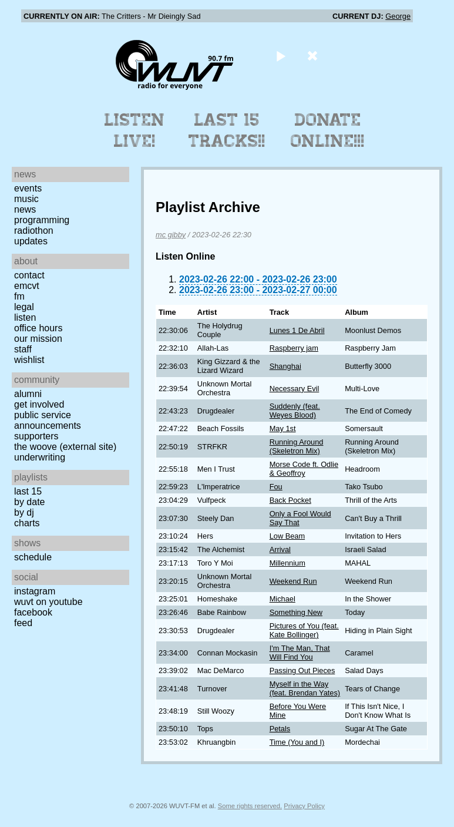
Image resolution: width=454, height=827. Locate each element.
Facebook (33, 612)
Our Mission (38, 339)
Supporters (36, 436)
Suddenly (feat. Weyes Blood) (295, 410)
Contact (29, 275)
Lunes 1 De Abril (297, 330)
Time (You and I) (297, 742)
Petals (280, 728)
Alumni (28, 394)
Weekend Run (293, 581)
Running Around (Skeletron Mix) (297, 446)
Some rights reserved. (250, 805)
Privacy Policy (304, 805)
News (25, 209)
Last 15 (28, 491)
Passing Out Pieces (302, 670)
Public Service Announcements (47, 420)
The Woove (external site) (65, 447)
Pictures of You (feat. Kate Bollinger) (304, 630)
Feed (23, 623)
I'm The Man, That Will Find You (300, 652)
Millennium (287, 563)
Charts (27, 523)
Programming (41, 220)
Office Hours (38, 328)
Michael (282, 598)
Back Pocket (290, 500)
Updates (31, 241)
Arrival (280, 549)
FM (19, 296)
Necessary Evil (295, 388)
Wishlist (29, 360)
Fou (276, 486)
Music (26, 199)
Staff (23, 349)
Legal (24, 307)
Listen (25, 317)
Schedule (33, 557)
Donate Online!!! (328, 130)
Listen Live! (135, 130)
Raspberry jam (294, 348)
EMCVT (26, 286)
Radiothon (33, 231)
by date (29, 502)
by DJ (24, 512)
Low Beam (287, 536)
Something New (296, 612)
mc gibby (171, 234)
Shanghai (285, 366)
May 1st (283, 428)
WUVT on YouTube (48, 602)
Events (28, 188)
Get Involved (39, 404)
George (398, 16)
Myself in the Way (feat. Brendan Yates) (305, 688)
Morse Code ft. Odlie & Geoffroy (304, 469)
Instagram (34, 591)
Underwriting (39, 457)
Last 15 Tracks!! (227, 130)
